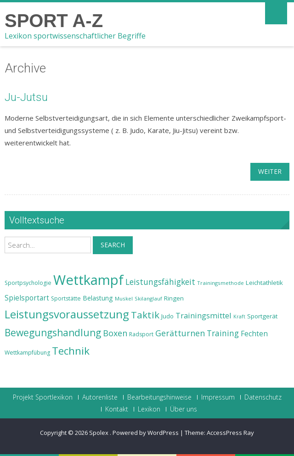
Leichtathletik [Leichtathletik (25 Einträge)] (264, 282)
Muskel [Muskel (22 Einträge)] (124, 298)
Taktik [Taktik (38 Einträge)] (145, 314)
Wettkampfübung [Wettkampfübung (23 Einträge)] (27, 352)
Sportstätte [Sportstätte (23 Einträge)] (66, 298)
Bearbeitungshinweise (159, 397)
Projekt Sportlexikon (43, 397)
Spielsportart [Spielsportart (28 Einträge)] (27, 298)
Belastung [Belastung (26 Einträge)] (98, 298)
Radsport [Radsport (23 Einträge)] (141, 334)
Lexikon (149, 409)
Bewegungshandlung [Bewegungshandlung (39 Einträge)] (53, 332)
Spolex (99, 432)
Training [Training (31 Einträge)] (223, 333)
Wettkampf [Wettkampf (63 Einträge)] (88, 280)
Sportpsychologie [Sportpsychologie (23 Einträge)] (28, 283)
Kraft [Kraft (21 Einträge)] (239, 316)
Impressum (218, 397)
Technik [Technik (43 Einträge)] (71, 351)
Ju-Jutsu (26, 97)
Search (113, 244)
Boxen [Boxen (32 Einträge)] (115, 333)
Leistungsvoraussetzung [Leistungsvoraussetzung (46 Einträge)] (67, 314)
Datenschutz (263, 397)
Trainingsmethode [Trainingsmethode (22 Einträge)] (220, 282)
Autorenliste (100, 397)
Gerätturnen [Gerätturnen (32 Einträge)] (180, 333)
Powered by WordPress (146, 432)
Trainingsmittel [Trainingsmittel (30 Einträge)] (203, 315)
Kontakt (116, 409)
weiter (270, 171)
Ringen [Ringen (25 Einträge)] (174, 298)
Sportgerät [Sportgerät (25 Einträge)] (262, 316)
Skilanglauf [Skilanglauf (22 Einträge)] (148, 298)
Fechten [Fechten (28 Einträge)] (254, 334)
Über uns (183, 409)
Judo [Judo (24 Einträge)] (167, 316)
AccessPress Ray (230, 432)
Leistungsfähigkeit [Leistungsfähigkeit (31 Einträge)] (160, 281)
